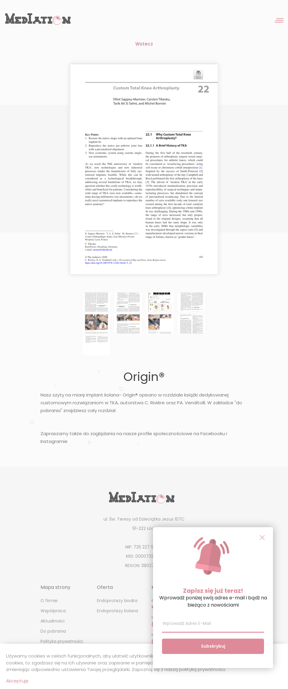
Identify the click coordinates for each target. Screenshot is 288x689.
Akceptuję (17, 681)
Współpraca (53, 611)
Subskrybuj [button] (213, 646)
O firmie (49, 601)
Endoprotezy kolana (117, 611)
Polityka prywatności (61, 641)
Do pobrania (53, 631)
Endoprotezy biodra (117, 601)
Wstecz (144, 44)
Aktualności (52, 621)
